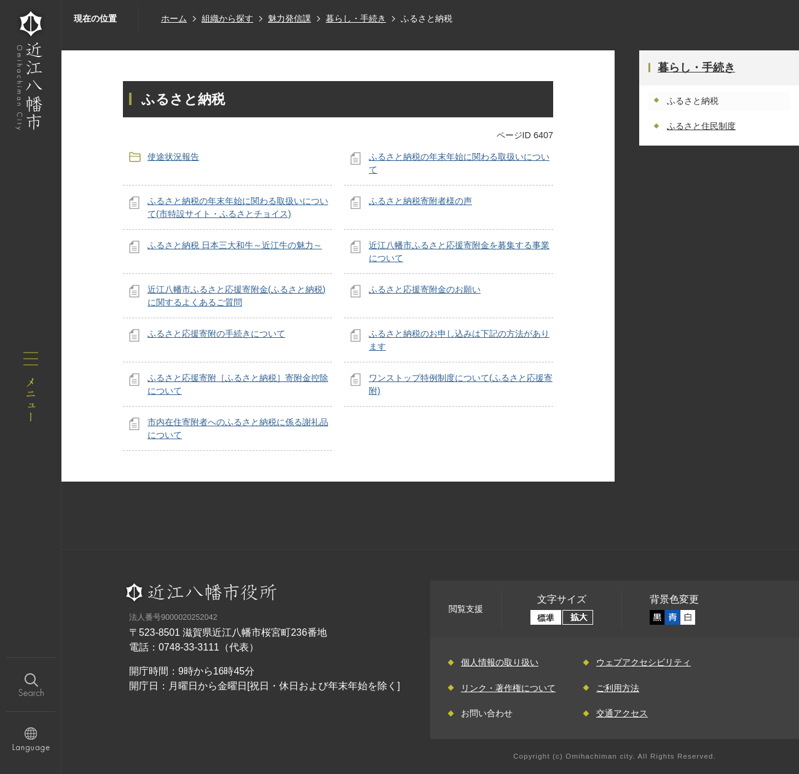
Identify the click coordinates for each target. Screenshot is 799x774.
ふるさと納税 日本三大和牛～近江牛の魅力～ (235, 245)
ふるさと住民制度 (701, 126)
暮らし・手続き (356, 18)
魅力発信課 (289, 18)
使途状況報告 (173, 157)
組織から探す (227, 18)
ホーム (174, 18)
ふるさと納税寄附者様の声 (420, 201)
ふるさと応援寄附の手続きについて (216, 333)
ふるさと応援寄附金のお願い (425, 289)
